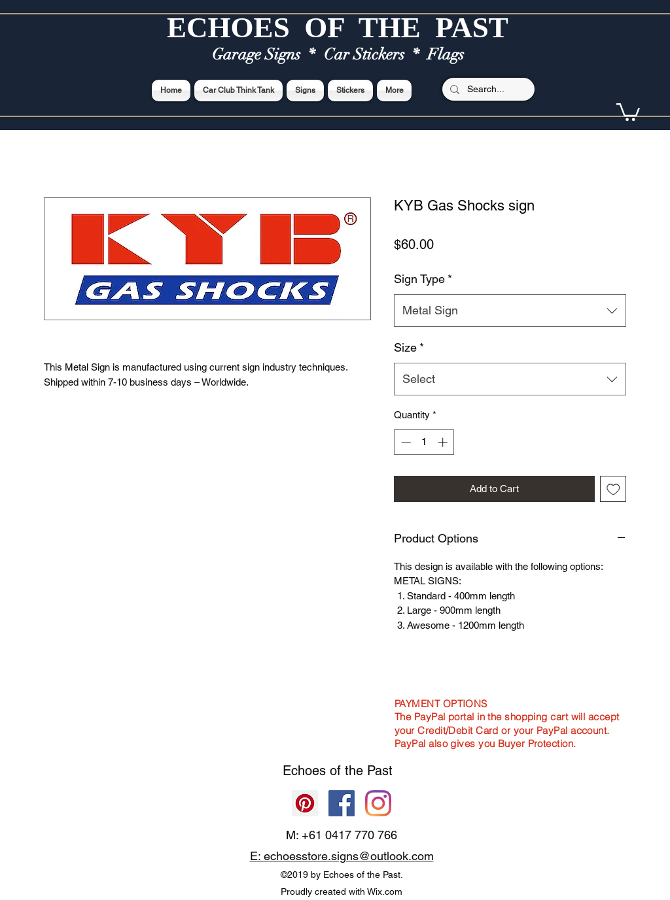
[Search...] (487, 89)
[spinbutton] (424, 442)
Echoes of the (325, 770)
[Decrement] (405, 442)
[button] (628, 111)
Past (380, 770)
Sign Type (423, 279)
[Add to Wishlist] (613, 489)
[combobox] (510, 310)
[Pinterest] (305, 803)
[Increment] (444, 442)
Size (409, 347)
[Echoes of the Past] (378, 803)
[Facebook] (341, 803)
